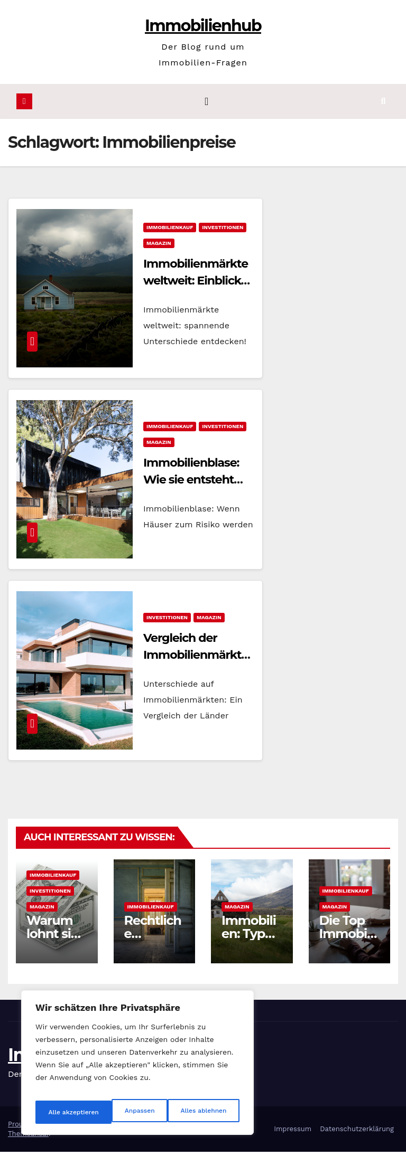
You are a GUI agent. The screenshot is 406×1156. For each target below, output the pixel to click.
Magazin (158, 247)
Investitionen (222, 231)
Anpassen (60, 1112)
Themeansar (28, 1138)
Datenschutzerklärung (357, 1133)
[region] (137, 1067)
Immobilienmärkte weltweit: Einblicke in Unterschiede (195, 285)
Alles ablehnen (125, 1112)
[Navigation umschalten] (206, 103)
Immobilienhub (203, 25)
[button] (391, 103)
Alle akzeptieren (202, 1112)
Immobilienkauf (169, 231)
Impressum (292, 1133)
